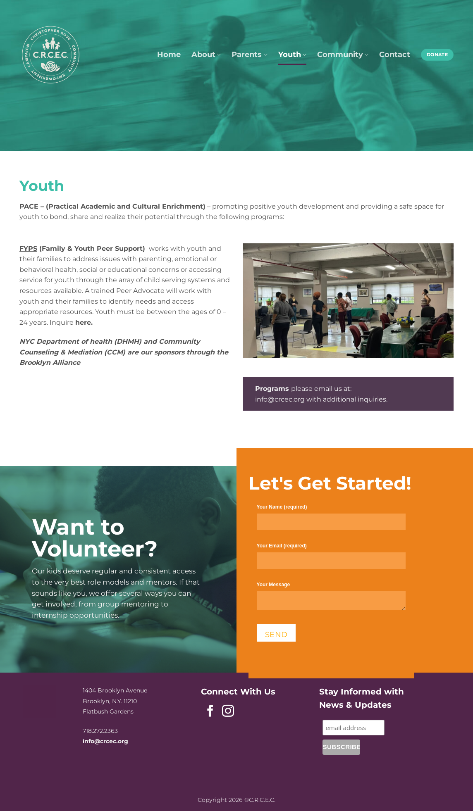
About (206, 54)
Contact (394, 54)
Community (342, 54)
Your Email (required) (331, 559)
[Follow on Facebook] (210, 711)
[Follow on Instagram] (228, 711)
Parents (249, 54)
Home (169, 54)
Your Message (331, 599)
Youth (292, 54)
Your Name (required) (331, 520)
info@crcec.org (280, 399)
